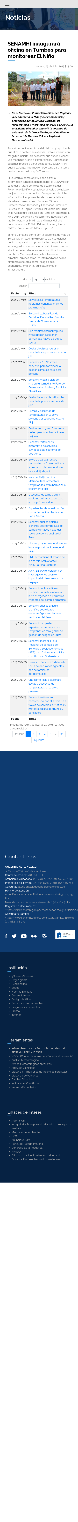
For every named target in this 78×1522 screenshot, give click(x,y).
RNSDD (16, 1151)
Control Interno (21, 995)
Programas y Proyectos (26, 1007)
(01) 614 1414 (35, 875)
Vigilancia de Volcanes (25, 1075)
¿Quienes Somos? (22, 976)
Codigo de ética (21, 999)
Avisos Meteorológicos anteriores (32, 1064)
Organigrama (19, 980)
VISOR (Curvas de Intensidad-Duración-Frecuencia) (42, 1056)
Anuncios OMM (21, 1140)
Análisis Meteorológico (25, 1060)
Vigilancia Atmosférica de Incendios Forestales (40, 1071)
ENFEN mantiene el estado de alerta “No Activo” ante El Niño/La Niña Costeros (46, 561)
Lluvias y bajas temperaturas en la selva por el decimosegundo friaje (47, 547)
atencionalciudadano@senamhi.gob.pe (41, 886)
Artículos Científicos (23, 1067)
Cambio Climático (22, 1079)
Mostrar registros (39, 279)
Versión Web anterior (24, 1087)
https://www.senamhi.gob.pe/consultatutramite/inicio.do (40, 917)
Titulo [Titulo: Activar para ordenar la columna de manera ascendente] (32, 293)
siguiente (39, 740)
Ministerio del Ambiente (26, 1132)
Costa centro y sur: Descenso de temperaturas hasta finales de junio (46, 432)
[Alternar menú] (7, 4)
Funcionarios (19, 983)
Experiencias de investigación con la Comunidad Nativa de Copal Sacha (46, 512)
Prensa (16, 1011)
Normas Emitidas (22, 991)
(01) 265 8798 (41, 882)
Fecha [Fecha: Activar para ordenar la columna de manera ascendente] (15, 293)
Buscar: (39, 285)
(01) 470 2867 (41, 879)
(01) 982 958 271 (15, 921)
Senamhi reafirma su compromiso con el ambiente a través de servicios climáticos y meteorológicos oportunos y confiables (47, 705)
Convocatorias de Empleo (27, 1003)
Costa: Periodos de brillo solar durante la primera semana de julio (46, 401)
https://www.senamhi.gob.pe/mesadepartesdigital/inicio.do (41, 910)
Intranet (16, 1014)
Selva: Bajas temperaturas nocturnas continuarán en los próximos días (45, 303)
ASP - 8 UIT (19, 1120)
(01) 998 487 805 (63, 879)
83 (62, 733)
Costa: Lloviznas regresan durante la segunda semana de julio (47, 352)
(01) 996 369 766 (62, 882)
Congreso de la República (27, 1147)
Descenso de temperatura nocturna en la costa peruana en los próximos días (46, 498)
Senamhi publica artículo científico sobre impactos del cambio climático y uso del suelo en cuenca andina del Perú (45, 529)
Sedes (15, 987)
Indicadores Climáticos (25, 1083)
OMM (15, 1136)
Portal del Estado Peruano (27, 1143)
